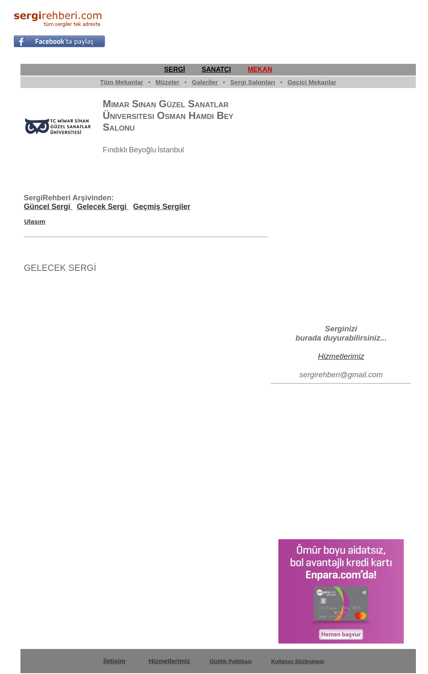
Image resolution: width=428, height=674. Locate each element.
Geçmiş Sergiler (161, 206)
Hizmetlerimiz (341, 356)
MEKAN (260, 69)
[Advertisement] (262, 27)
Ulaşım (34, 221)
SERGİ (174, 69)
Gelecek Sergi (103, 206)
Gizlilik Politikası (231, 661)
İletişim (114, 660)
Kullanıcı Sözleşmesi (297, 661)
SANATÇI (216, 69)
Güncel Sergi (48, 206)
